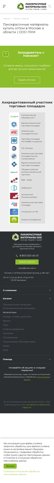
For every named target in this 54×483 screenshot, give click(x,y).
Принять (10, 466)
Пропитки (8, 333)
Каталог (7, 298)
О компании (10, 290)
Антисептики (9, 312)
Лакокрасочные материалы (17, 304)
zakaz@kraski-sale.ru (27, 268)
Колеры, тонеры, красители (17, 316)
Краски (6, 320)
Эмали (6, 346)
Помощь (7, 359)
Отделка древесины (13, 329)
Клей (5, 350)
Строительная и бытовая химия (19, 341)
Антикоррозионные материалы (19, 308)
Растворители (10, 337)
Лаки (5, 325)
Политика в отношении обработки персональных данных (22, 473)
